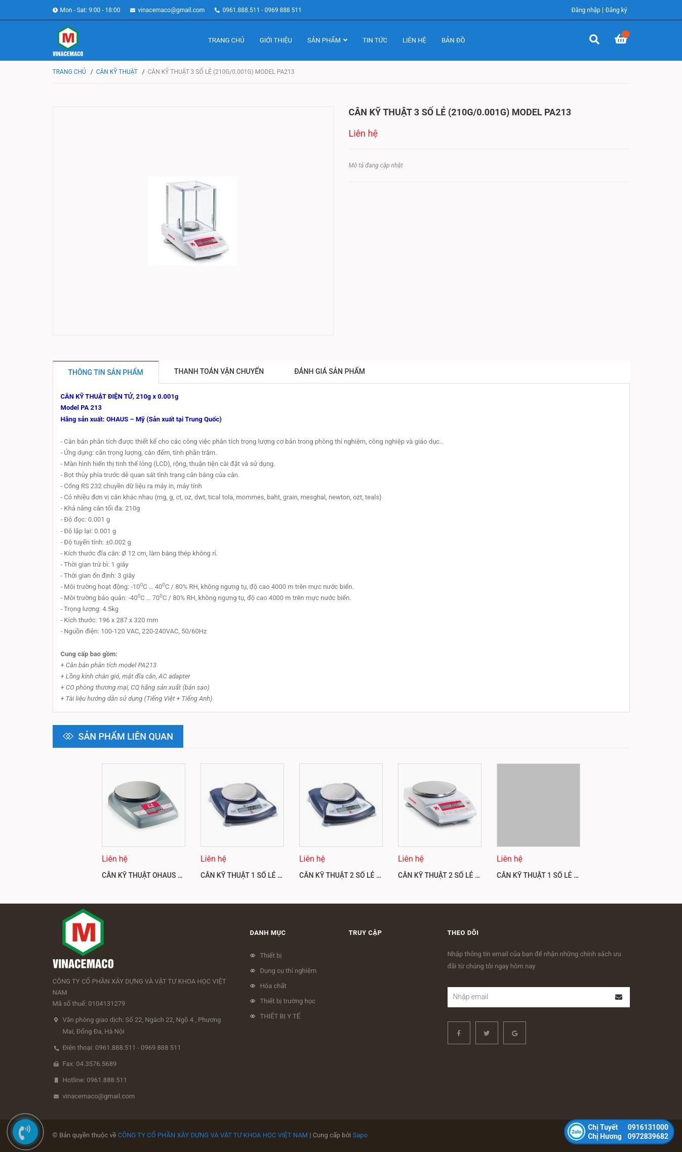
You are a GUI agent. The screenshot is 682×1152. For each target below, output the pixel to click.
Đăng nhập (585, 10)
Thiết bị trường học (287, 1001)
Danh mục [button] (268, 932)
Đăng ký (616, 10)
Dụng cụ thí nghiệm (288, 970)
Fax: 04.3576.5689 (90, 1064)
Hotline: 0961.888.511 (95, 1080)
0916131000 (628, 1127)
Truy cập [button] (365, 932)
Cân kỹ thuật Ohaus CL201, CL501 (162, 875)
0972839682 (628, 1136)
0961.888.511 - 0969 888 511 (261, 10)
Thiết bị (271, 955)
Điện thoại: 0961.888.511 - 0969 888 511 (122, 1047)
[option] (143, 825)
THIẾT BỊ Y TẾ (280, 1016)
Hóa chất (273, 986)
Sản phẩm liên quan (126, 736)
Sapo (360, 1135)
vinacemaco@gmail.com (171, 10)
